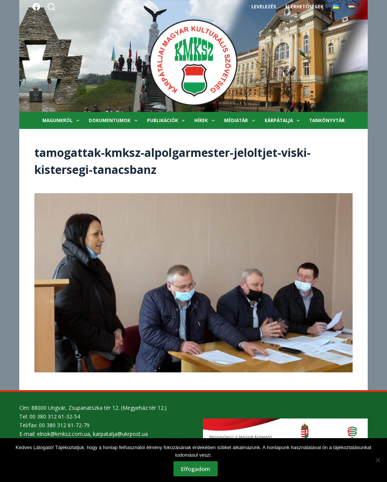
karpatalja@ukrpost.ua (120, 433)
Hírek (206, 120)
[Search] (51, 7)
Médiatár (241, 120)
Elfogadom (195, 469)
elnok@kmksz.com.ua (63, 433)
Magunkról (62, 120)
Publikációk (167, 120)
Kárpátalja (284, 120)
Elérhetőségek (304, 6)
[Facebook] (36, 7)
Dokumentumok (114, 120)
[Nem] (377, 460)
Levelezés (263, 6)
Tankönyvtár (327, 120)
